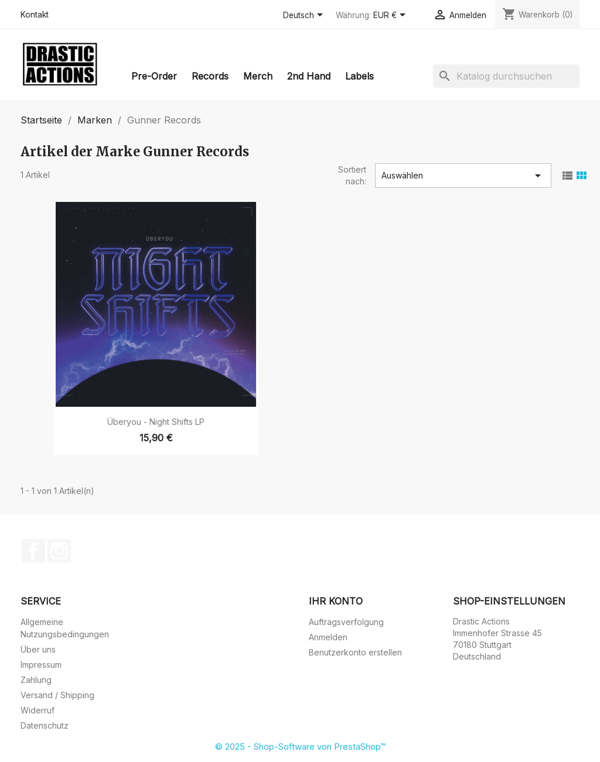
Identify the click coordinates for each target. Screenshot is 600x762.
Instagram (59, 550)
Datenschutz (45, 725)
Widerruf (37, 710)
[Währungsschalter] (391, 16)
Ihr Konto (336, 601)
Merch (257, 76)
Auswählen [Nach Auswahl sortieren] (463, 176)
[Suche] (506, 76)
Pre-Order (154, 76)
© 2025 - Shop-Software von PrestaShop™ (300, 746)
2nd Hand (308, 76)
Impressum (41, 665)
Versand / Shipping (57, 695)
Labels (359, 76)
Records (210, 76)
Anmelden (328, 637)
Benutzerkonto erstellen (355, 652)
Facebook (33, 550)
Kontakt (35, 14)
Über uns (38, 649)
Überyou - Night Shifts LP (155, 422)
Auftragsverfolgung (346, 622)
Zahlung (36, 680)
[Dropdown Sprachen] (305, 16)
